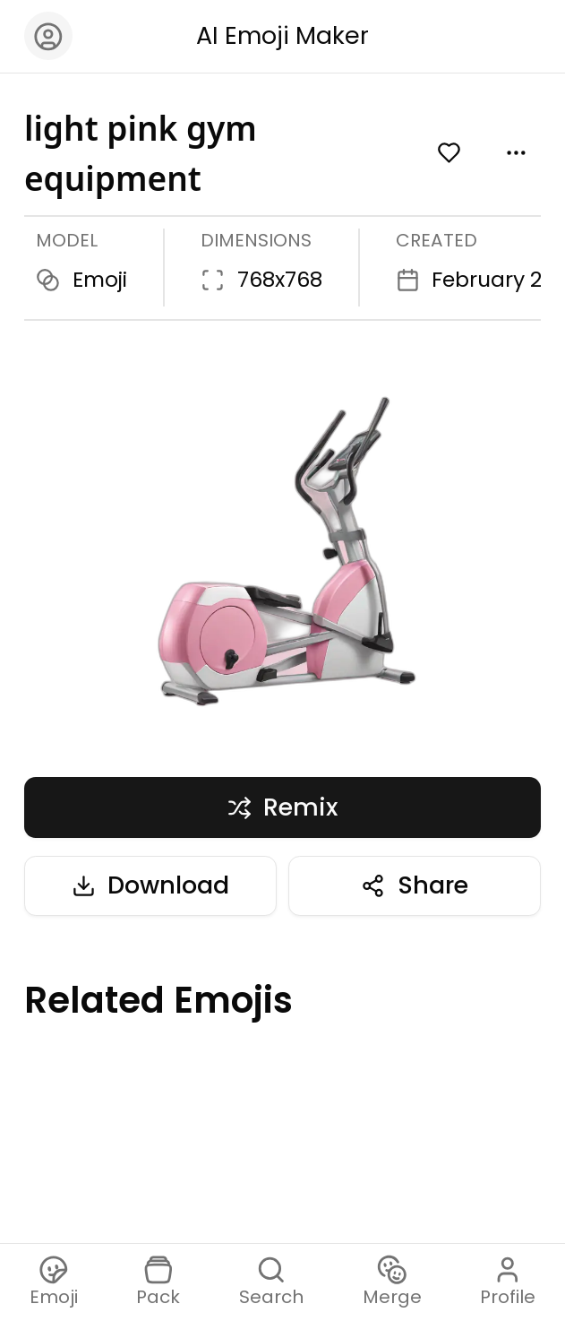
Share (414, 885)
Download (150, 885)
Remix (282, 807)
